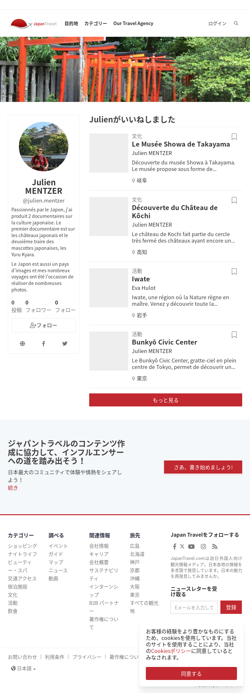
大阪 (135, 586)
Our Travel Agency (133, 23)
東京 (135, 594)
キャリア (99, 554)
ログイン (217, 23)
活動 (13, 602)
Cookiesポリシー (171, 651)
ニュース (58, 570)
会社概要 (99, 562)
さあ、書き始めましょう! (203, 467)
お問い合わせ (22, 656)
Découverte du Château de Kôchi (175, 211)
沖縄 (135, 578)
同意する (191, 673)
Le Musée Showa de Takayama (181, 143)
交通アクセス (22, 578)
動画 (53, 578)
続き (13, 487)
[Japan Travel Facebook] (175, 546)
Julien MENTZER (152, 152)
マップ (56, 562)
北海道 (137, 554)
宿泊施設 (17, 586)
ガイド (56, 554)
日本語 (23, 668)
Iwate (141, 278)
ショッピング (22, 545)
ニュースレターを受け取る (194, 591)
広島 (135, 545)
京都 (135, 570)
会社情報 (99, 545)
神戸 (135, 562)
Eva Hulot (144, 287)
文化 (13, 594)
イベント (58, 545)
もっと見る (166, 400)
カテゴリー (95, 23)
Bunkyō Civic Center (164, 341)
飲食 (13, 611)
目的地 (71, 23)
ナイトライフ (22, 554)
